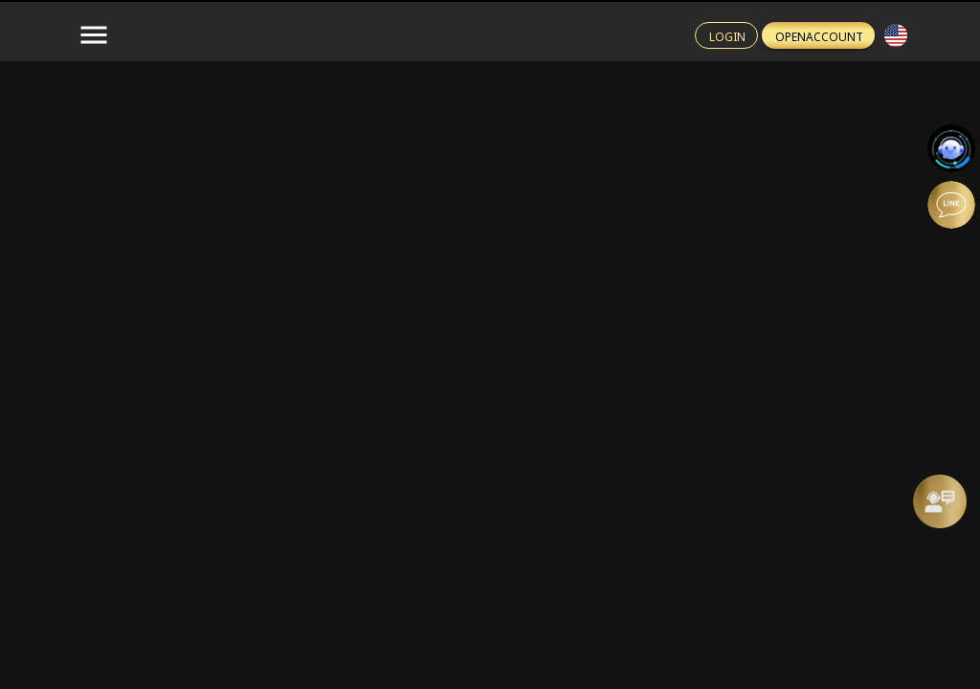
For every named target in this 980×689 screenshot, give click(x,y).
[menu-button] (94, 35)
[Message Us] (940, 501)
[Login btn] (726, 35)
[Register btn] (818, 35)
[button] (895, 35)
